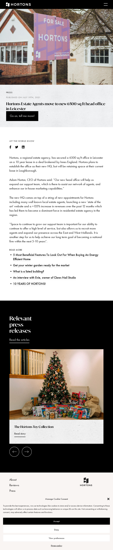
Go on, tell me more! (22, 116)
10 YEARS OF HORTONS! (29, 284)
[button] (108, 498)
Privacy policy (56, 545)
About (12, 480)
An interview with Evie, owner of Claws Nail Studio (44, 278)
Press (9, 92)
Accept (56, 521)
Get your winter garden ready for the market (41, 265)
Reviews (14, 485)
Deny (56, 529)
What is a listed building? (28, 271)
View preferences (56, 538)
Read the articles (19, 340)
